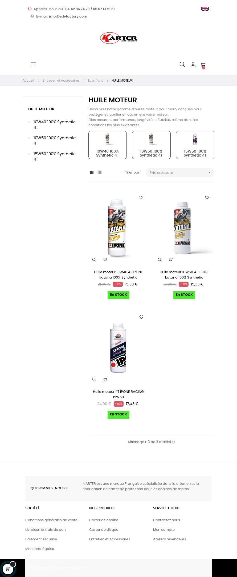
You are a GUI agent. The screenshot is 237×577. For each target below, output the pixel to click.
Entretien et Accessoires (109, 539)
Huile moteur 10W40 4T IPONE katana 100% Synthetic (118, 275)
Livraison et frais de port (45, 530)
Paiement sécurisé (41, 539)
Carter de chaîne (103, 520)
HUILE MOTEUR (41, 109)
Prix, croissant (182, 172)
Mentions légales (39, 549)
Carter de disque (103, 530)
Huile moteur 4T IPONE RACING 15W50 (118, 394)
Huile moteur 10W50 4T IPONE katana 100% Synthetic (184, 275)
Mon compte (164, 530)
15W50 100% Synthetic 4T (55, 156)
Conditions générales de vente (51, 520)
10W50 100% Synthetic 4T (55, 140)
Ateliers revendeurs (169, 539)
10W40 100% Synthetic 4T (55, 124)
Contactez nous (166, 520)
